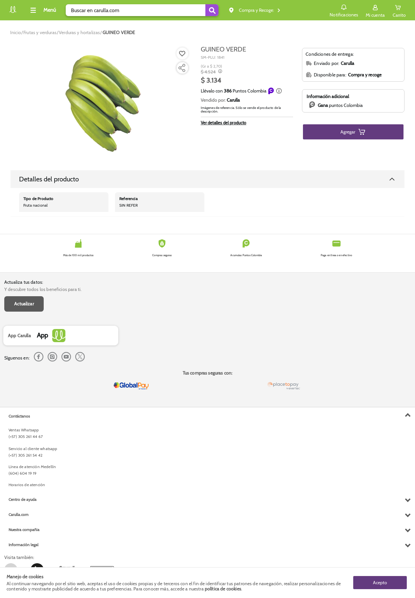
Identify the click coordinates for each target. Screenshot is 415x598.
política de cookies (223, 589)
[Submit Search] (212, 10)
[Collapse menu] (42, 10)
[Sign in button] (375, 10)
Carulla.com (19, 514)
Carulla (233, 100)
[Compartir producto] (181, 68)
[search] (142, 10)
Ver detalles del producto (223, 122)
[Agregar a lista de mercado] (181, 53)
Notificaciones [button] (344, 9)
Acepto (380, 583)
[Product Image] (101, 102)
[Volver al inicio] (13, 12)
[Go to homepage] (15, 32)
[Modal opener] (219, 72)
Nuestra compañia (24, 529)
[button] (279, 91)
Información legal (23, 544)
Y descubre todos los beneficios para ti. (42, 289)
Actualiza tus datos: (23, 282)
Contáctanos (19, 416)
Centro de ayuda (22, 499)
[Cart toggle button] (399, 10)
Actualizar (24, 304)
